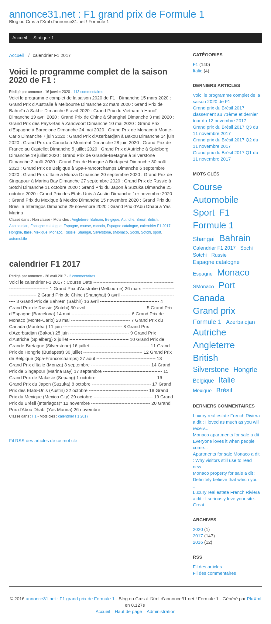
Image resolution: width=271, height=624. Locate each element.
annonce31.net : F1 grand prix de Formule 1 (106, 14)
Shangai (84, 232)
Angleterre (80, 219)
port (226, 285)
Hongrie (15, 232)
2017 (198, 535)
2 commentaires (82, 276)
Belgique (112, 219)
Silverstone (102, 232)
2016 (198, 542)
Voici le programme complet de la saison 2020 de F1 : (88, 76)
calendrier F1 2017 (155, 226)
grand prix (214, 311)
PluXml (254, 598)
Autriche (127, 219)
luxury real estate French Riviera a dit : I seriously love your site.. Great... (226, 499)
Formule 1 (213, 225)
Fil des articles (207, 566)
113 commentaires (88, 92)
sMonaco (120, 232)
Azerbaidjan (18, 226)
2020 (198, 529)
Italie (28, 232)
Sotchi (146, 232)
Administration (161, 611)
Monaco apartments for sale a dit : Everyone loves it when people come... (227, 441)
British (153, 219)
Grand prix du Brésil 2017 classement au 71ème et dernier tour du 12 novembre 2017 (225, 114)
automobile (18, 239)
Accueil (19, 37)
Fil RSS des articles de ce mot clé (43, 440)
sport (157, 232)
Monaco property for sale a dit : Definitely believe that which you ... (225, 479)
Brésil (141, 219)
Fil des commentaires (214, 573)
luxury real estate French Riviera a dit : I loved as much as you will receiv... (226, 422)
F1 (34, 416)
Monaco (56, 232)
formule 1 (207, 321)
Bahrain (97, 219)
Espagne (70, 226)
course (85, 226)
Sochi (134, 232)
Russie (70, 232)
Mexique (40, 232)
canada (99, 226)
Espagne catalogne (46, 226)
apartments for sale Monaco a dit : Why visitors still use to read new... (226, 460)
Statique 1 (43, 37)
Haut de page (128, 611)
